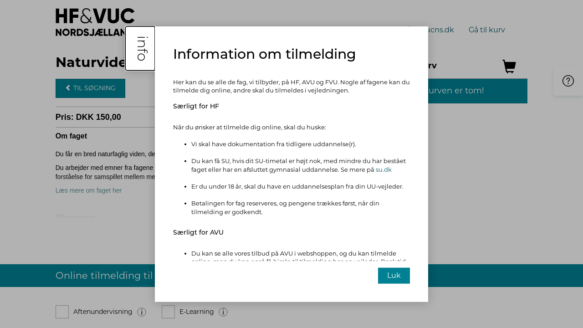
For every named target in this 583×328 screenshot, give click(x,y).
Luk (394, 275)
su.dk (384, 169)
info (142, 48)
